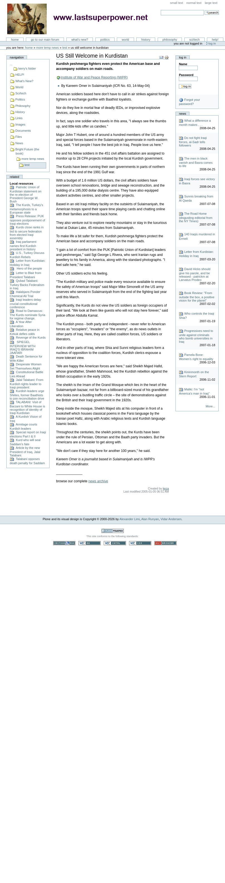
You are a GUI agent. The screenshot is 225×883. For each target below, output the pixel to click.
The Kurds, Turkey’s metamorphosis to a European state (26, 208)
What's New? (79, 39)
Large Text (211, 2)
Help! (215, 39)
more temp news (47, 47)
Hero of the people (26, 268)
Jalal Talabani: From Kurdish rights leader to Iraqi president (26, 383)
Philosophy (169, 39)
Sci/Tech (194, 39)
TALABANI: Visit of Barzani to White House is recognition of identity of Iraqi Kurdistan (27, 407)
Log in (212, 43)
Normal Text (194, 2)
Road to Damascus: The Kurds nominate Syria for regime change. (27, 314)
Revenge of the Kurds (28, 337)
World (125, 39)
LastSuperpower (80, 19)
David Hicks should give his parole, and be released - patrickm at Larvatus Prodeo (194, 274)
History (145, 39)
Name (183, 64)
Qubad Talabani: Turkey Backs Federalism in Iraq (27, 284)
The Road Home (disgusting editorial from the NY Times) (195, 217)
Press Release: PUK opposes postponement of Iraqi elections (27, 219)
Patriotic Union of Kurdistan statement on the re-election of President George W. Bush (25, 194)
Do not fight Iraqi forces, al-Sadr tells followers (193, 141)
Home (15, 39)
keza (166, 488)
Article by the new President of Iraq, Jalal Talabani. (25, 451)
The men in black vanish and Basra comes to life (195, 162)
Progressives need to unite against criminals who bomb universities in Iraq (196, 336)
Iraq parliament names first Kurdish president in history (23, 245)
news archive (98, 481)
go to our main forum (45, 39)
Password (186, 75)
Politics (105, 39)
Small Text (176, 2)
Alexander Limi (130, 519)
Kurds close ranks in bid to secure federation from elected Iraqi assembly (26, 233)
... (11, 64)
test (64, 47)
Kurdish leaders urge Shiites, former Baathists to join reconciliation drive (27, 394)
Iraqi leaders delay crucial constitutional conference (25, 303)
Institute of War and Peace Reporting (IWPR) (94, 77)
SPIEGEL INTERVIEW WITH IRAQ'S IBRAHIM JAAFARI (22, 347)
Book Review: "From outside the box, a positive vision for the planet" (196, 296)
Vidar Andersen (170, 519)
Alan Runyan (150, 519)
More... (210, 406)
